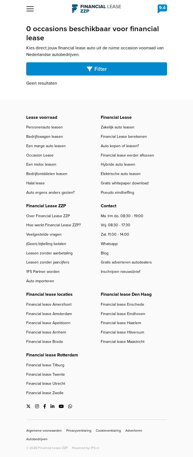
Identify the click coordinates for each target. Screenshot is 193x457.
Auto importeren (40, 281)
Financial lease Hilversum (122, 332)
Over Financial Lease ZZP (48, 216)
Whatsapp (109, 244)
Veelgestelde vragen (44, 234)
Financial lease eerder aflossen (127, 155)
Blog (105, 253)
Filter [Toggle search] (96, 69)
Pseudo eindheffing (117, 192)
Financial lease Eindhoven (123, 314)
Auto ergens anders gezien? (50, 192)
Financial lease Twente (45, 374)
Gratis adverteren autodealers (126, 262)
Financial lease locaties (49, 294)
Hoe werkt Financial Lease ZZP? (53, 225)
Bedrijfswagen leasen (44, 136)
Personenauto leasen (44, 127)
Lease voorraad (41, 117)
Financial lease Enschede (122, 304)
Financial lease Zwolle (45, 393)
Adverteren (133, 430)
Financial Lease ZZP (96, 8)
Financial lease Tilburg (45, 365)
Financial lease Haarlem (121, 323)
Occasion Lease (40, 155)
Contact (108, 206)
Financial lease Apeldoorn (48, 323)
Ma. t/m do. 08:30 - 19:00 (122, 216)
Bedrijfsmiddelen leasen (46, 174)
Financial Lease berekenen (124, 136)
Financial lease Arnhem (46, 332)
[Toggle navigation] (30, 9)
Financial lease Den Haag (126, 294)
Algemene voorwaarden (44, 430)
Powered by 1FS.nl (85, 447)
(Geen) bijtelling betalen (46, 244)
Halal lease (35, 183)
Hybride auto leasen (118, 164)
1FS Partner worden (43, 272)
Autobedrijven (36, 439)
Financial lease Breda (44, 342)
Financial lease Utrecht (45, 383)
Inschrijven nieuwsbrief (120, 272)
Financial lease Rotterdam (52, 355)
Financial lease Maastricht (122, 342)
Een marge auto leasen (46, 146)
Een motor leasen (41, 164)
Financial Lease (116, 117)
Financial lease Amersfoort (49, 304)
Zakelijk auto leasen (117, 127)
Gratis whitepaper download (125, 183)
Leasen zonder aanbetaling (49, 253)
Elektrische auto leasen (121, 174)
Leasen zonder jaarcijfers (47, 262)
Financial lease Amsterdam (49, 314)
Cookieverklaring (108, 430)
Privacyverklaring (78, 430)
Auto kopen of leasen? (120, 146)
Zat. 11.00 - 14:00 (115, 234)
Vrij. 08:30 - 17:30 (115, 225)
